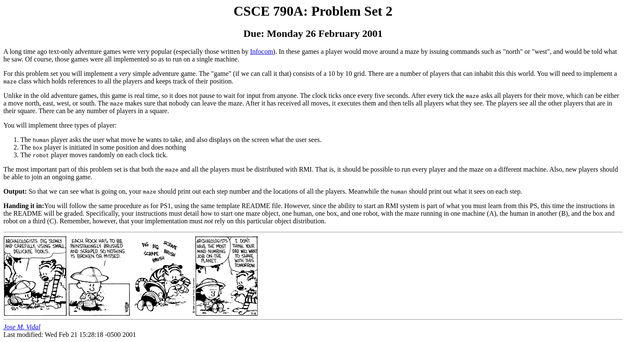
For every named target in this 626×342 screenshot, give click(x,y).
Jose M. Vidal (21, 327)
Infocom (261, 51)
